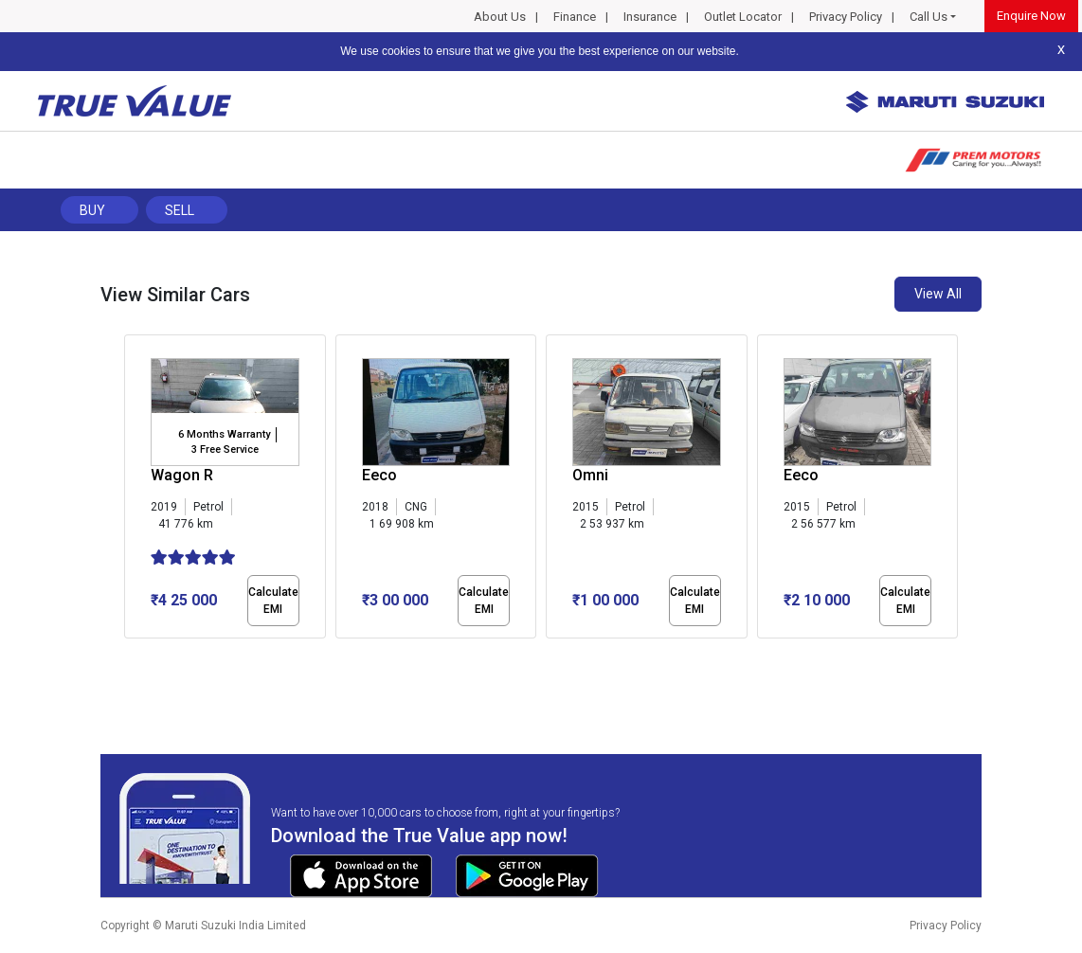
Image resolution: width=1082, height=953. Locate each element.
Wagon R (182, 475)
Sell (179, 210)
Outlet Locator (743, 16)
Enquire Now (1031, 16)
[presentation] (134, 490)
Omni (590, 475)
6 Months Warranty (224, 434)
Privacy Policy (845, 16)
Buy (92, 210)
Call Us (928, 16)
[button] (129, 655)
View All (938, 293)
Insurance (649, 16)
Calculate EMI (273, 600)
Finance (574, 16)
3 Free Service (225, 449)
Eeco (379, 475)
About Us (500, 16)
